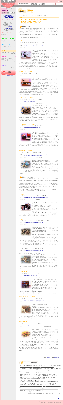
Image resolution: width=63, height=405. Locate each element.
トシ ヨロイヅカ (53, 370)
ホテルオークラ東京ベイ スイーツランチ (29, 372)
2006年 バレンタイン (25, 375)
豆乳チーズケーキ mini (25, 378)
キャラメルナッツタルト (54, 365)
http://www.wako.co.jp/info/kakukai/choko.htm (33, 222)
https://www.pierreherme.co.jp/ (30, 275)
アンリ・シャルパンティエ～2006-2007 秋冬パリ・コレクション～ (35, 380)
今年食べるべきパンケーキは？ (7, 52)
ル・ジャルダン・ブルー (25, 368)
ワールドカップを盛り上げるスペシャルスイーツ (47, 377)
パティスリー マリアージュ (53, 368)
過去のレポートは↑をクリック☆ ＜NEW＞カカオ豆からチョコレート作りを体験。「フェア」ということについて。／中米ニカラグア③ (8, 60)
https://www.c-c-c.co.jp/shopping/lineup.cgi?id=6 (34, 45)
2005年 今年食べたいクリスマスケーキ (28, 374)
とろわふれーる (51, 384)
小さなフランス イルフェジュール (28, 384)
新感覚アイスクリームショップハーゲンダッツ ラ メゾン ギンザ (35, 390)
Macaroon (56, 357)
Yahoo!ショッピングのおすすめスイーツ (49, 381)
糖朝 (44, 386)
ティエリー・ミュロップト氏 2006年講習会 (29, 381)
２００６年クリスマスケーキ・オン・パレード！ (31, 383)
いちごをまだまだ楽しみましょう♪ (8, 46)
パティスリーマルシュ (44, 372)
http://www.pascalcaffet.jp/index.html (31, 325)
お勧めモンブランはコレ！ (26, 367)
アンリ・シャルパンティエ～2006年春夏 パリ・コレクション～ (44, 375)
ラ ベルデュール (54, 372)
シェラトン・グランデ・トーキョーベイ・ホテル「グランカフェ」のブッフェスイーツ (39, 389)
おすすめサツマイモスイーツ (47, 367)
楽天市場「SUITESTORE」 (8, 27)
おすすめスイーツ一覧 (25, 391)
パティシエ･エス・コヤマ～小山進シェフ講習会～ (31, 386)
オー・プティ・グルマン (42, 384)
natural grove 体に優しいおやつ (38, 378)
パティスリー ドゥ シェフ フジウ (39, 368)
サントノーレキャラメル (25, 365)
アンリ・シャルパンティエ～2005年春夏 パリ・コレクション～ (34, 370)
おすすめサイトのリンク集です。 (8, 67)
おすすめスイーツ (25, 5)
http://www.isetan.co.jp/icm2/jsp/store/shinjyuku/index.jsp (36, 197)
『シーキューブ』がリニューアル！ (50, 383)
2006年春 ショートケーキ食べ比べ (27, 377)
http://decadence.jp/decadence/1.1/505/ (32, 127)
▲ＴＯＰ (59, 398)
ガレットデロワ (51, 374)
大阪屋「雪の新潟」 (42, 374)
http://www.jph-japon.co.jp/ (29, 101)
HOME (19, 5)
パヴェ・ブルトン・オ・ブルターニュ (40, 365)
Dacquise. (48, 357)
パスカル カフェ (36, 367)
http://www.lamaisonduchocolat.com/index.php (34, 300)
